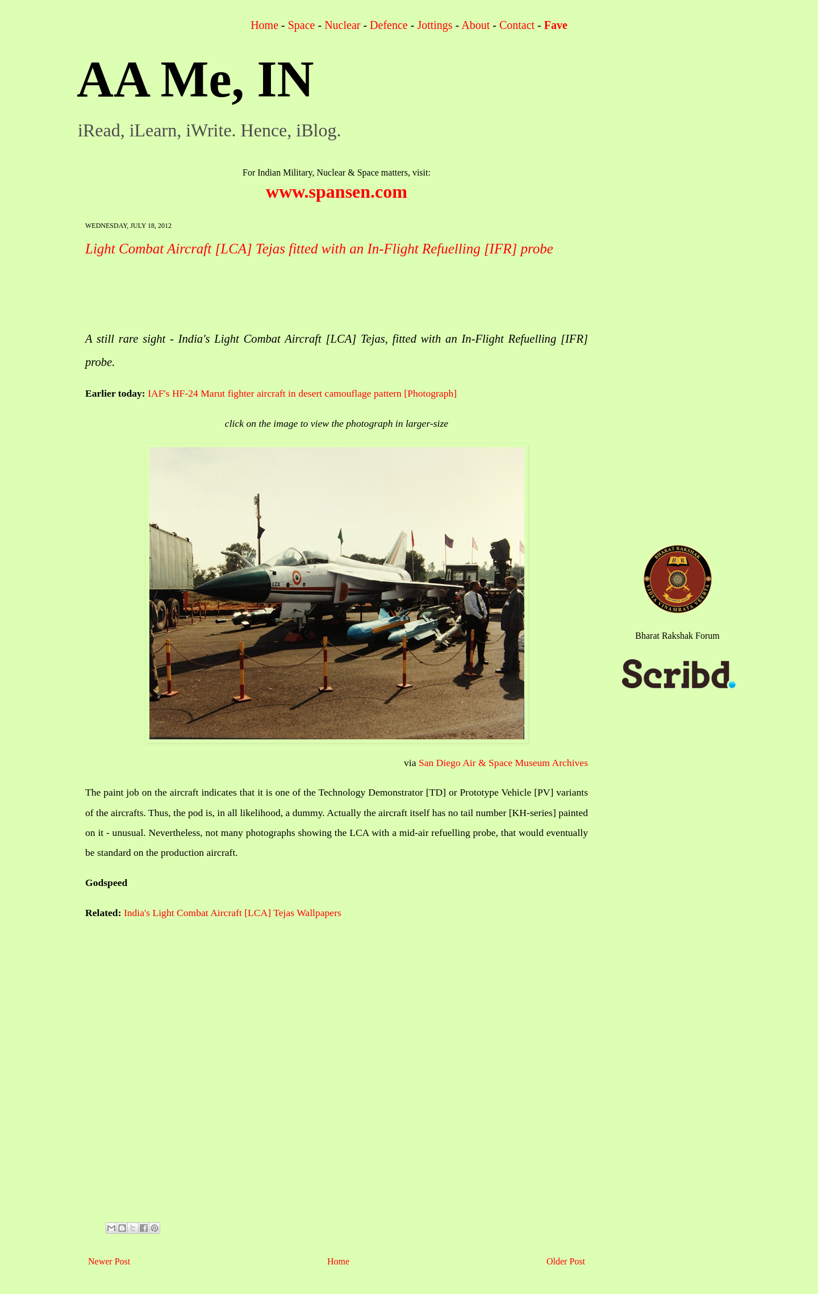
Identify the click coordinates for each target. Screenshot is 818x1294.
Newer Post (109, 1261)
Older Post (565, 1261)
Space (301, 25)
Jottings (434, 25)
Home (264, 25)
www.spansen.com (336, 191)
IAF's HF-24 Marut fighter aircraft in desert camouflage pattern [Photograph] (302, 393)
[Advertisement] (292, 294)
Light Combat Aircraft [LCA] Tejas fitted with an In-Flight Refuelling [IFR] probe (319, 248)
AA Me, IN (195, 79)
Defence (389, 25)
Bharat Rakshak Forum (677, 635)
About (475, 25)
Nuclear (342, 25)
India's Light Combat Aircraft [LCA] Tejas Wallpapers (232, 912)
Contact (517, 25)
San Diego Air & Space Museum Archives (503, 762)
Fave (555, 25)
